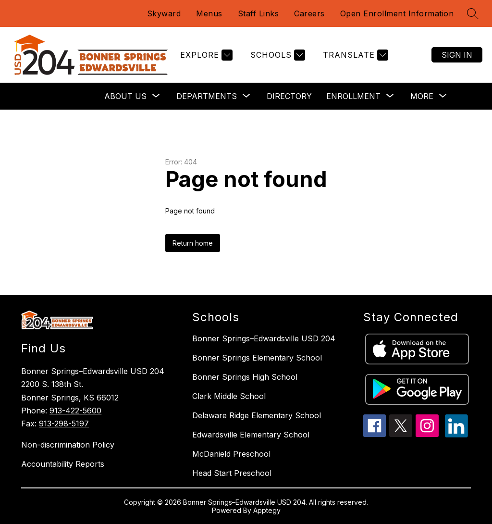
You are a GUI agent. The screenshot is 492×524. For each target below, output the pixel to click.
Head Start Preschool (231, 473)
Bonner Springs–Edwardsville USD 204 (263, 338)
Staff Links (258, 13)
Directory (289, 96)
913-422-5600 (75, 410)
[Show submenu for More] (421, 96)
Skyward (164, 13)
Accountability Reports (62, 464)
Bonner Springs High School (244, 377)
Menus (209, 13)
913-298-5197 (64, 423)
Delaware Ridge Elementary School (256, 415)
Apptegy (267, 510)
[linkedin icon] (456, 434)
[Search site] (473, 13)
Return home (192, 243)
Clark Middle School (229, 396)
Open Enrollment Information (397, 13)
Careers (309, 13)
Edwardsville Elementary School (250, 434)
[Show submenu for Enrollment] (353, 96)
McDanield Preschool (231, 454)
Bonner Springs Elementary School (257, 357)
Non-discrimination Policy (67, 444)
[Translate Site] (354, 55)
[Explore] (205, 55)
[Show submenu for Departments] (206, 96)
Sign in (457, 55)
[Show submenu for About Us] (125, 96)
